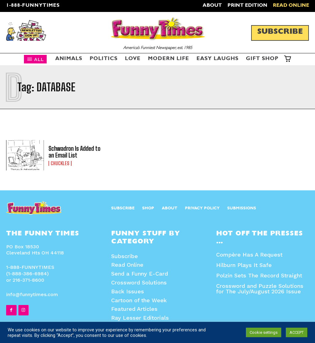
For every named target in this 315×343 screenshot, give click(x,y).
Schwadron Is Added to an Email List (74, 152)
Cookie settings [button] (264, 332)
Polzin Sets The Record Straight (259, 275)
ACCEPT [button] (297, 332)
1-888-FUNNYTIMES (33, 5)
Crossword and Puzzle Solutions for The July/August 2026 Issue (259, 289)
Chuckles (60, 163)
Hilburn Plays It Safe (244, 265)
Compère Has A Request (249, 254)
